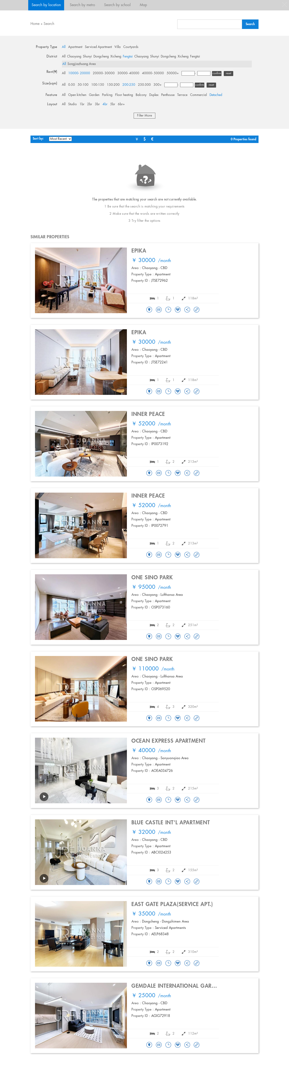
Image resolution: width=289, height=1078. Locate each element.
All (63, 47)
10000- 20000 (79, 73)
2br (89, 104)
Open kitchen (77, 95)
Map (143, 5)
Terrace (182, 95)
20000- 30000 (104, 73)
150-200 (113, 85)
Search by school (117, 5)
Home (35, 24)
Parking (107, 95)
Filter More (144, 115)
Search (49, 24)
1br (81, 104)
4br (105, 104)
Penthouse (168, 95)
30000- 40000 (128, 73)
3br (97, 104)
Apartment (75, 47)
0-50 (71, 85)
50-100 (83, 85)
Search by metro (82, 5)
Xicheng (115, 56)
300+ (158, 85)
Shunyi (87, 56)
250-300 (144, 85)
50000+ (173, 73)
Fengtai (128, 56)
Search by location (46, 5)
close (284, 4)
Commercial (198, 95)
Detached (216, 95)
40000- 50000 (153, 73)
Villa (117, 47)
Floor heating (124, 95)
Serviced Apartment (98, 47)
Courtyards (130, 47)
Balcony (141, 95)
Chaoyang (74, 56)
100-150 (97, 85)
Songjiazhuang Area (82, 64)
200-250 (128, 85)
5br (112, 104)
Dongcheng (101, 56)
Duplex (153, 95)
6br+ (121, 104)
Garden (94, 95)
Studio (72, 104)
